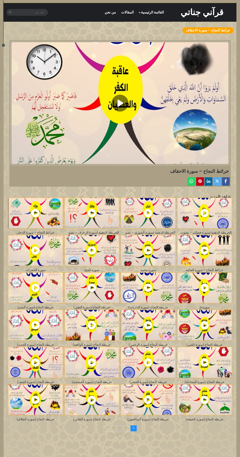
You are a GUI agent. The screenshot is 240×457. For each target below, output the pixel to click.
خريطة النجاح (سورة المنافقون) (148, 419)
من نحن (110, 12)
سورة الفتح (91, 270)
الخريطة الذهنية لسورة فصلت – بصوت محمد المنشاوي (195, 232)
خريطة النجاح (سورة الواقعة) (92, 345)
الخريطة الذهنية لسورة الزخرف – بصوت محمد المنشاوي (81, 232)
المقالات (127, 12)
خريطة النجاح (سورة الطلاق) (35, 419)
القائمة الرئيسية (152, 12)
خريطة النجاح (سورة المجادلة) (204, 382)
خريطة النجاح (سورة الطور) (92, 307)
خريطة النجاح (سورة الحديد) (35, 345)
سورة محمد (148, 270)
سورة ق (204, 307)
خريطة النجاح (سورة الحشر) (148, 382)
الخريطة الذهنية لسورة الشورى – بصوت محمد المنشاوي (138, 232)
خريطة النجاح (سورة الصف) (35, 382)
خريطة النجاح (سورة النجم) (35, 307)
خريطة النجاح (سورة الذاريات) (148, 307)
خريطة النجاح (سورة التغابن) (92, 419)
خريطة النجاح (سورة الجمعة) (205, 419)
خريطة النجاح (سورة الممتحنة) (92, 382)
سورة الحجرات (35, 270)
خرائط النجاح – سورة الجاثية (204, 270)
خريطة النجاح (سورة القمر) (205, 345)
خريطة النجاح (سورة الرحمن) (148, 345)
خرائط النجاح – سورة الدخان (35, 232)
